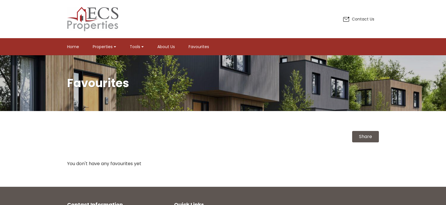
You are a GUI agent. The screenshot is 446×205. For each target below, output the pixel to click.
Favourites (199, 47)
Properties (104, 46)
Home (73, 47)
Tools (137, 46)
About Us (166, 47)
